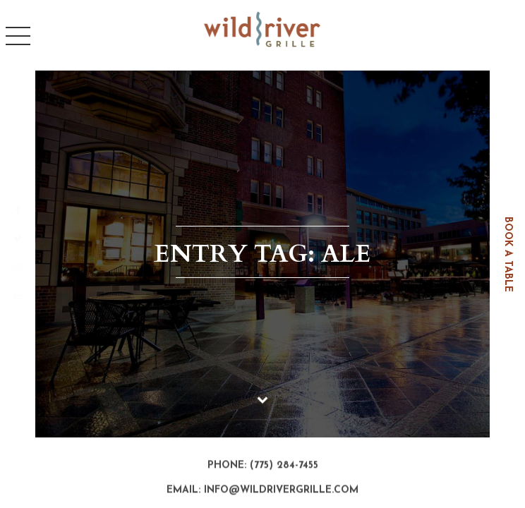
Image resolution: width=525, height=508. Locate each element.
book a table (507, 254)
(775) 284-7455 (284, 466)
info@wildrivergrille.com (281, 490)
